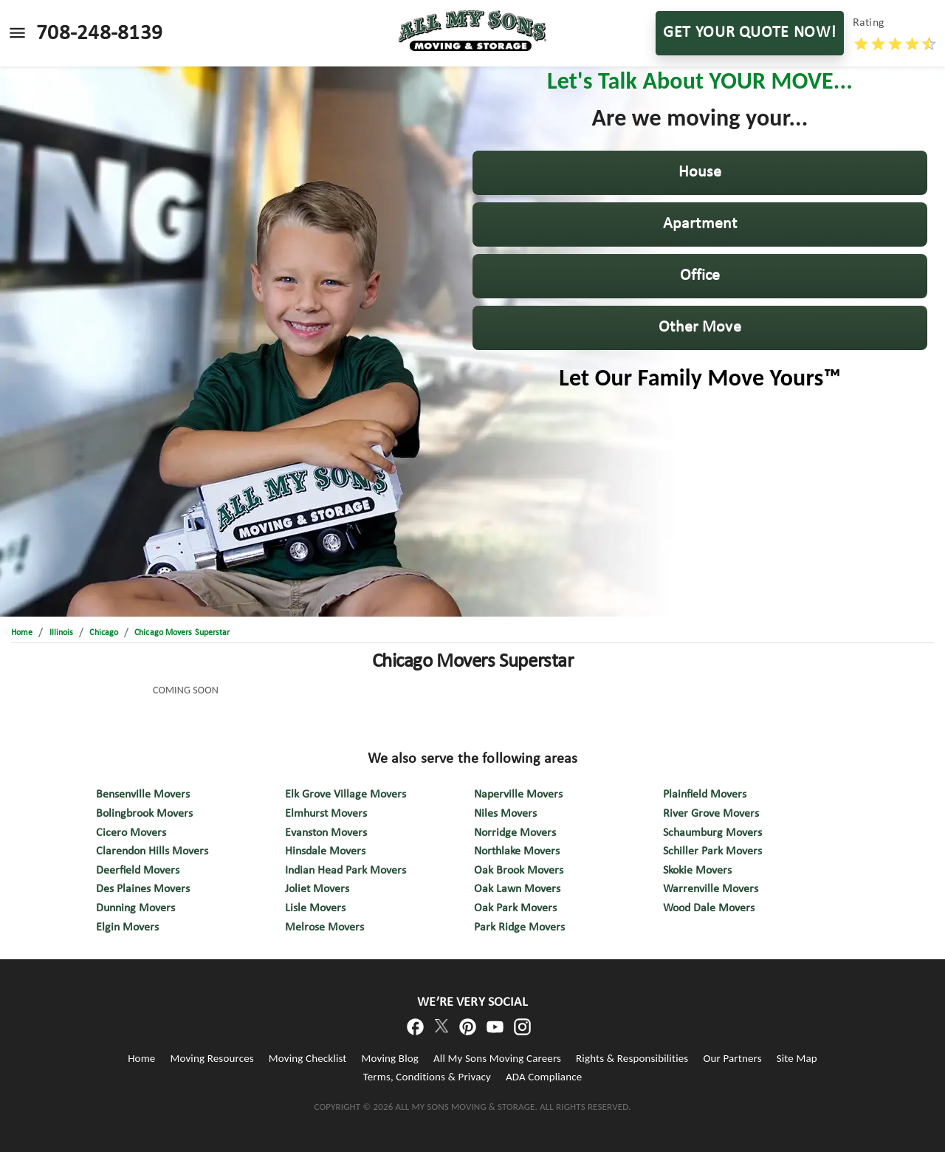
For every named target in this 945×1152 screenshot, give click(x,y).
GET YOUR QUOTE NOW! (750, 33)
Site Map (797, 1058)
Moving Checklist (308, 1058)
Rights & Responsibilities (632, 1058)
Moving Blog (390, 1058)
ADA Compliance (544, 1076)
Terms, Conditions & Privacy (427, 1076)
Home (141, 1058)
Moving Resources (211, 1058)
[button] (699, 173)
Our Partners (732, 1058)
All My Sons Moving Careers (497, 1058)
